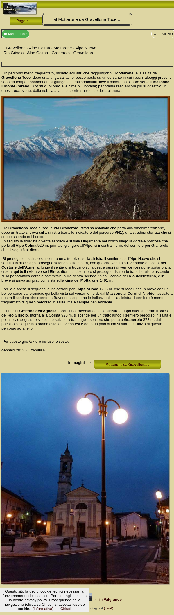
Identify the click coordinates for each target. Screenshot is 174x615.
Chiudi (65, 609)
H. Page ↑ (20, 21)
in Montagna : (15, 34)
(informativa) (43, 609)
